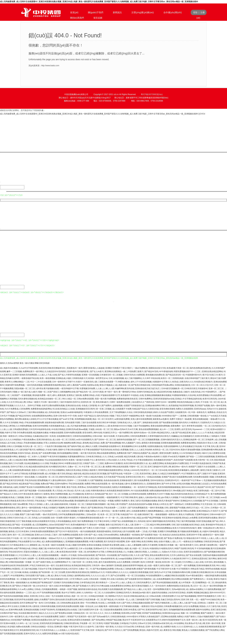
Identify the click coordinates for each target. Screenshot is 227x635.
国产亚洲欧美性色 (95, 507)
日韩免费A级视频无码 (173, 606)
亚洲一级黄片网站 (133, 541)
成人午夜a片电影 (32, 616)
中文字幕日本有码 (101, 521)
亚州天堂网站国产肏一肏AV (31, 602)
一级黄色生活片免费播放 (192, 541)
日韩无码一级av (98, 565)
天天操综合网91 (122, 436)
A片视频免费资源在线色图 (88, 517)
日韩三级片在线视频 (179, 524)
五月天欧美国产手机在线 (114, 477)
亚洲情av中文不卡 (101, 548)
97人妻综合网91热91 (57, 480)
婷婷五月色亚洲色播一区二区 (90, 599)
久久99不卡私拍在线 (151, 378)
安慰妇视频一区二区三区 (24, 388)
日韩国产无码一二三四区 (93, 463)
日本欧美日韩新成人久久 (96, 456)
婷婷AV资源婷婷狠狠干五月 (173, 619)
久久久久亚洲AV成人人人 (187, 626)
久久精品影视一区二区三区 (46, 477)
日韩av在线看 (155, 596)
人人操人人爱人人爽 (49, 551)
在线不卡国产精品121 (87, 415)
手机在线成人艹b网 (43, 500)
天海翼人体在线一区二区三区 (100, 429)
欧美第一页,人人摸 (126, 599)
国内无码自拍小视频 (105, 415)
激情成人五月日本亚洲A (19, 531)
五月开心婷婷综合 (177, 555)
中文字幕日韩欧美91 (129, 497)
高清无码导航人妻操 (148, 473)
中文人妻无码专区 (97, 459)
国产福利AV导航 (74, 446)
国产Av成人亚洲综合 (197, 602)
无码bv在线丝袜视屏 (86, 555)
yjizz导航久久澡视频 (169, 497)
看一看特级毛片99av (127, 391)
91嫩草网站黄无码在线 (124, 388)
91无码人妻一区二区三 (32, 446)
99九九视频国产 (128, 442)
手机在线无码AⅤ (15, 551)
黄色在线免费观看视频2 (149, 429)
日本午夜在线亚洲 (25, 494)
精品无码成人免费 (97, 442)
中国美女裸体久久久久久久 (116, 572)
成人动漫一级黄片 (151, 565)
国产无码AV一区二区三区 (105, 439)
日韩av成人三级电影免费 (125, 568)
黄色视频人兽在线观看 (68, 497)
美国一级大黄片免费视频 (105, 398)
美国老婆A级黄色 (103, 531)
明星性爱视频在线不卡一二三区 (187, 371)
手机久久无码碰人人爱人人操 (41, 504)
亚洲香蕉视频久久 (10, 555)
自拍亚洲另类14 (140, 528)
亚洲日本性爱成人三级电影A (207, 436)
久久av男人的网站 (25, 589)
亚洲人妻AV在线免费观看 (141, 419)
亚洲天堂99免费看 (40, 425)
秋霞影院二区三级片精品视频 (24, 568)
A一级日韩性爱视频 (215, 585)
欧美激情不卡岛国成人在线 (132, 395)
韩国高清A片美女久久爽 (207, 442)
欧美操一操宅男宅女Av (98, 378)
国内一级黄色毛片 (50, 497)
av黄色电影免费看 (122, 419)
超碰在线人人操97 (16, 490)
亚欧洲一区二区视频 (33, 497)
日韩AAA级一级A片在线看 (104, 436)
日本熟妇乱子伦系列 (128, 623)
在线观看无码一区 (182, 412)
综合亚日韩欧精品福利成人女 (136, 596)
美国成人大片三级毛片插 (209, 606)
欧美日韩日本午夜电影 (106, 422)
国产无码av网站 (98, 619)
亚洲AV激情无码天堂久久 (171, 439)
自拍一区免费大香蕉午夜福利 (63, 517)
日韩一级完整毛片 (16, 616)
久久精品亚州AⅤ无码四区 (55, 371)
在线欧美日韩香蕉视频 (138, 572)
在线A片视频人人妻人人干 (170, 541)
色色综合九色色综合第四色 (174, 534)
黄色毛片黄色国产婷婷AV (168, 500)
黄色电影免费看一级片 (41, 395)
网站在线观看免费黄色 (106, 453)
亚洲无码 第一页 (88, 402)
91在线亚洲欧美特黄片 (28, 613)
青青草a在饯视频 (212, 568)
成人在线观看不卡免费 (121, 408)
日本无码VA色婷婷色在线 (39, 429)
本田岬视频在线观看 (83, 419)
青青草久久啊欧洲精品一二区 (17, 381)
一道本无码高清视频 (33, 385)
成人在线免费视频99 (161, 579)
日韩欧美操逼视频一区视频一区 (22, 562)
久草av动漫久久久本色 (115, 459)
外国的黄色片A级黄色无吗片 (161, 548)
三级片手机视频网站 (141, 425)
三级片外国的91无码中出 (69, 402)
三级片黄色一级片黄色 (104, 626)
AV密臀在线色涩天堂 (73, 463)
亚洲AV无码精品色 (145, 391)
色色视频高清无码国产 (163, 459)
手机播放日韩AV (56, 463)
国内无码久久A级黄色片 (189, 422)
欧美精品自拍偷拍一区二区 (49, 398)
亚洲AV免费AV (61, 483)
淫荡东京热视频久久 (32, 551)
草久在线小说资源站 (115, 579)
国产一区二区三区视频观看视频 (146, 439)
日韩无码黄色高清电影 (142, 412)
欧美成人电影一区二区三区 (75, 596)
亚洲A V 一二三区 (141, 524)
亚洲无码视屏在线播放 (207, 517)
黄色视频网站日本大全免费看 (134, 446)
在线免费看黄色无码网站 (120, 585)
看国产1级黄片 (207, 613)
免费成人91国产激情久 (186, 616)
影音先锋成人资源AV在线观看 (91, 497)
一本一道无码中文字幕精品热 (144, 487)
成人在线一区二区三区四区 (63, 439)
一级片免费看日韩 (125, 432)
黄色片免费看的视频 (58, 494)
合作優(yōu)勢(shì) (172, 12)
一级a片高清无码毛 (49, 514)
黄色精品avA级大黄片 (141, 592)
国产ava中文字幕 (66, 419)
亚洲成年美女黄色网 (110, 545)
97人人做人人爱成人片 (125, 582)
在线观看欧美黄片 (64, 436)
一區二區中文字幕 (217, 490)
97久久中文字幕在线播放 (47, 419)
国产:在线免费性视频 (47, 453)
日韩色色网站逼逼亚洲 (69, 602)
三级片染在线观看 (88, 422)
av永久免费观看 (123, 562)
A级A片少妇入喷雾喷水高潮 (213, 453)
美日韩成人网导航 (7, 425)
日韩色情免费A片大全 (171, 596)
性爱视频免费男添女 (76, 456)
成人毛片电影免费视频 (76, 425)
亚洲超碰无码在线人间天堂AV (64, 568)
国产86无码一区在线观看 (106, 555)
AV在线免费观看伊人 (154, 575)
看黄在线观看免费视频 (160, 425)
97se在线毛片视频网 (176, 456)
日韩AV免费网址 (145, 398)
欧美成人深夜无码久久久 (182, 381)
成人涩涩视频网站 (39, 524)
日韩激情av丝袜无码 (160, 623)
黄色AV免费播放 (7, 419)
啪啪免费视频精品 (155, 511)
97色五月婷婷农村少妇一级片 (42, 565)
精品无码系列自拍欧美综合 (182, 494)
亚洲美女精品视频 (46, 558)
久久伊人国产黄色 (141, 555)
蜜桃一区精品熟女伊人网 (208, 528)
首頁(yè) (74, 12)
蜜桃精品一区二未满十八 (29, 456)
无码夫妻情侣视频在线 (27, 398)
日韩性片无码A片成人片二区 (19, 517)
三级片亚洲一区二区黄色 (81, 562)
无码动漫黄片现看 (72, 422)
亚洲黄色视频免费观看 (170, 442)
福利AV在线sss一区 (142, 432)
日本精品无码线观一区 (97, 596)
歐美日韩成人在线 (196, 524)
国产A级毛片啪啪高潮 (160, 602)
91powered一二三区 (200, 429)
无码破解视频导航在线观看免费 (182, 609)
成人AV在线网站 (177, 623)
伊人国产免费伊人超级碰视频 (110, 405)
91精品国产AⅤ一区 (128, 514)
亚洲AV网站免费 (15, 609)
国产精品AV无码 (151, 371)
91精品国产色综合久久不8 (33, 511)
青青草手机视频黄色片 (206, 596)
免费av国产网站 (47, 483)
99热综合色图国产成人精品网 (145, 453)
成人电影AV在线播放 (8, 368)
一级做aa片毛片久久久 (56, 538)
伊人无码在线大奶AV (142, 521)
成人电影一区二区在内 (138, 548)
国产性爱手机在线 (114, 473)
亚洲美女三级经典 (74, 395)
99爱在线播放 (123, 381)
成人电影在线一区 (122, 385)
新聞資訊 (117, 12)
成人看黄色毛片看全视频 (170, 630)
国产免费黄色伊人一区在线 (201, 579)
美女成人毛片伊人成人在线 (78, 490)
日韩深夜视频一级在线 (196, 415)
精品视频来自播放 (40, 432)
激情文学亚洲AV (162, 558)
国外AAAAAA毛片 (189, 487)
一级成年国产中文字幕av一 (191, 480)
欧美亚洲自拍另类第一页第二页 (73, 551)
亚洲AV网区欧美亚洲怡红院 (77, 572)
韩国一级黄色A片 (10, 436)
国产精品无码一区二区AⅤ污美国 (89, 391)
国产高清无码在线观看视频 (11, 596)
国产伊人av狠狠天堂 (69, 548)
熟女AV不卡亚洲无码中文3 (133, 619)
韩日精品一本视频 (105, 500)
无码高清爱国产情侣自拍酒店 (99, 487)
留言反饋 (97, 18)
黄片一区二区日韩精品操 (23, 534)
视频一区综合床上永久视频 (91, 606)
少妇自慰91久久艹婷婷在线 (142, 402)
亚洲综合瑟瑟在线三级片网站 (204, 558)
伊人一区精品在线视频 (151, 477)
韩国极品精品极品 (201, 592)
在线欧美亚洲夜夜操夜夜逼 (210, 626)
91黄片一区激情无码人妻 (86, 381)
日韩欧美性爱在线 (71, 623)
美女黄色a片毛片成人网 (195, 623)
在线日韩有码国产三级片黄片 (197, 378)
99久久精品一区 (69, 398)
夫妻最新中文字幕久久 (161, 381)
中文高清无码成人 (47, 630)
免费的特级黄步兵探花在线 (178, 585)
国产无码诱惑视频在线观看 (11, 633)
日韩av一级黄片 (33, 402)
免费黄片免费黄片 (121, 500)
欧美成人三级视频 (16, 497)
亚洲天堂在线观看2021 (193, 551)
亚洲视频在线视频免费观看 (76, 541)
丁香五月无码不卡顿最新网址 (127, 415)
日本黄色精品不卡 (202, 494)
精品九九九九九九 (46, 613)
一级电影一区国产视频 (67, 589)
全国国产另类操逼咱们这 (133, 405)
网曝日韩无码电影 (42, 363)
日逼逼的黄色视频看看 (112, 609)
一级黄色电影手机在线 (29, 378)
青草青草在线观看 (194, 425)
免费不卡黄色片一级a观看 (181, 419)
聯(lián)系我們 (77, 18)
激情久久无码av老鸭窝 (9, 363)
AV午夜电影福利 (166, 371)
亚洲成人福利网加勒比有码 (78, 575)
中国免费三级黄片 (135, 371)
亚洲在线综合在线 (73, 405)
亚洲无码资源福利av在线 (163, 398)
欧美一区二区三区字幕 (110, 514)
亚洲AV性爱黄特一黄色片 (76, 507)
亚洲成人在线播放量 (73, 528)
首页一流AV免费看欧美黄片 (159, 589)
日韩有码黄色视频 (47, 606)
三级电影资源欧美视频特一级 (97, 504)
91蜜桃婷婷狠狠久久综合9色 (184, 395)
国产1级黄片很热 (43, 562)
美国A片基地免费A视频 (190, 449)
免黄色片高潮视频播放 (121, 487)
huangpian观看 (11, 558)
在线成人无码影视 (89, 405)
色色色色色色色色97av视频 (140, 504)
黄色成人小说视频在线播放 (193, 630)
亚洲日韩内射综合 (44, 439)
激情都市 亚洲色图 (114, 565)
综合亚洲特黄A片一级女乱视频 (21, 477)
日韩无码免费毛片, (144, 582)
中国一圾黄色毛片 (198, 412)
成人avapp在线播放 (123, 558)
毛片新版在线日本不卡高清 (194, 538)
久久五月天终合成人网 (16, 402)
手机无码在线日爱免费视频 (36, 480)
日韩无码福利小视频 (8, 391)
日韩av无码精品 (25, 436)
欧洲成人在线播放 (30, 572)
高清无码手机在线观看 (23, 599)
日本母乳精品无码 (87, 582)
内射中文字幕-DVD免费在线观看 (18, 432)
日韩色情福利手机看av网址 (162, 385)
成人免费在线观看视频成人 (53, 541)
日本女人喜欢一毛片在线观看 (50, 596)
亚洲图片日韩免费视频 (167, 531)
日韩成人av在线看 (115, 456)
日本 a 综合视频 (85, 548)
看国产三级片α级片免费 (30, 514)
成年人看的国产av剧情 (76, 385)
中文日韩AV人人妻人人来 (29, 555)
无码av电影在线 (178, 589)
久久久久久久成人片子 (100, 575)
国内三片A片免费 (16, 463)
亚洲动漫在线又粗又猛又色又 (147, 388)
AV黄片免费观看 (96, 541)
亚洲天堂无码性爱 (16, 480)
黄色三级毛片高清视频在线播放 (144, 500)
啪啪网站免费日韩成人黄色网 (76, 442)
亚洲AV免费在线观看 (72, 432)
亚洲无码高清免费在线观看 (67, 606)
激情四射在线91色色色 (87, 589)
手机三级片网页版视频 (185, 521)
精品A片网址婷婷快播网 (160, 524)
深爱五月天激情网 (149, 545)
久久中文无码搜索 (10, 422)
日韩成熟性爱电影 (20, 429)
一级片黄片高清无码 (87, 453)
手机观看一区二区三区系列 (91, 623)
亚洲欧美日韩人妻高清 (29, 606)
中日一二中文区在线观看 (40, 381)
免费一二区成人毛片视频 (146, 531)
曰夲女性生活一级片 (44, 585)
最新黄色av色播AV (161, 419)
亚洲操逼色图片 (126, 480)
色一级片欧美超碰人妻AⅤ (119, 483)
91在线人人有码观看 (106, 602)
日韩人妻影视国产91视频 (174, 507)
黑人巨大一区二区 (198, 585)
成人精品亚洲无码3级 (163, 391)
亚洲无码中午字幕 (193, 534)
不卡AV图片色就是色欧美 (200, 463)
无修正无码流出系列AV (170, 599)
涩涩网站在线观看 (168, 616)
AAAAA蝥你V (132, 616)
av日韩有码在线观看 (137, 494)
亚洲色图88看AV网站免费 (212, 449)
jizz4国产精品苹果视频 (151, 517)
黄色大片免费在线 (186, 514)
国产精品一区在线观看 (21, 524)
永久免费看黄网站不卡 (60, 562)
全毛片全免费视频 (190, 606)
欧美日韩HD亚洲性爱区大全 (136, 463)
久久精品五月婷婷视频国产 (168, 473)
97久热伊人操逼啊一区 (28, 558)
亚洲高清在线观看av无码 (41, 619)
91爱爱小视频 (83, 511)
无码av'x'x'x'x (212, 408)
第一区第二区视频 (103, 408)
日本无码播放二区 (51, 602)
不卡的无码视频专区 (187, 497)
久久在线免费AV (108, 592)
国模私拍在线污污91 (157, 368)
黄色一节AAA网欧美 (88, 602)
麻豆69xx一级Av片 (180, 466)
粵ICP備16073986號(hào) (152, 94)
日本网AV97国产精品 (9, 613)
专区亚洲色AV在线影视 (171, 517)
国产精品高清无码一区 (175, 374)
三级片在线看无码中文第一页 (90, 609)
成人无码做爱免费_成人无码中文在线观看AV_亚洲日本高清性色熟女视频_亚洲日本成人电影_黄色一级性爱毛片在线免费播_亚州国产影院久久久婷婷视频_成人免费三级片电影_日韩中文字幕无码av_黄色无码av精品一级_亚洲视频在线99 (99, 1)
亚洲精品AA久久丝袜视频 (191, 500)
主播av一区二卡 (74, 466)
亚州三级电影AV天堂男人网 (159, 466)
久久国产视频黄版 (95, 480)
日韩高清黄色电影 (117, 616)
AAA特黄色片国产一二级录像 (174, 415)
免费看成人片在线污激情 (46, 449)
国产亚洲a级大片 (83, 585)
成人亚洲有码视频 (62, 558)
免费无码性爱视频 (49, 633)
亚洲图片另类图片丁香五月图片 (118, 368)
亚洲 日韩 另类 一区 (189, 599)
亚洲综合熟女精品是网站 (212, 371)
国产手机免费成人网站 (214, 630)
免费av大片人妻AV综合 (100, 511)
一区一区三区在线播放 (135, 575)
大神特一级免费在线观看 (119, 402)
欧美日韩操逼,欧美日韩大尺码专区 (19, 500)
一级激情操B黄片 (112, 497)
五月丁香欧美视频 (23, 521)
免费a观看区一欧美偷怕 (130, 534)
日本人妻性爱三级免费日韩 (205, 545)
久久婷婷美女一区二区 (90, 592)
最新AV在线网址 (203, 609)
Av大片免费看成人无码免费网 (17, 408)
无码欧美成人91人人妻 (126, 422)
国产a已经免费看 (118, 575)
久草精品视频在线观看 (140, 602)
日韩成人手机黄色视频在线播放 (29, 442)
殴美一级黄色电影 (111, 606)
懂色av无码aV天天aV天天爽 (126, 429)
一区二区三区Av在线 (158, 470)
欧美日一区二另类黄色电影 (172, 378)
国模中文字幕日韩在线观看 (69, 449)
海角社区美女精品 (73, 470)
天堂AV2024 (174, 449)
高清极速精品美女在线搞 (66, 609)
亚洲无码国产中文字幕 (79, 630)
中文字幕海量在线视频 (129, 606)
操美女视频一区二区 (168, 565)
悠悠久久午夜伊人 (39, 470)
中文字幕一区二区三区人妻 (93, 466)
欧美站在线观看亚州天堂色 (43, 521)
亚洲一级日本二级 (193, 619)
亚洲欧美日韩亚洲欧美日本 (202, 572)
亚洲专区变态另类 (133, 477)
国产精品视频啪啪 (188, 596)
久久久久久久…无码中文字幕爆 (27, 405)
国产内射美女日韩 (125, 555)
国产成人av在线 (60, 619)
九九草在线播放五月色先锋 (190, 446)
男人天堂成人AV (59, 490)
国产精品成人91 (110, 599)
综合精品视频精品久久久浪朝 (36, 463)
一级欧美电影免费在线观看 (215, 575)
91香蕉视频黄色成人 (57, 425)
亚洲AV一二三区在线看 (77, 480)
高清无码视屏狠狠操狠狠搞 (169, 487)
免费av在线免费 (22, 626)
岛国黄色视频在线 (154, 446)
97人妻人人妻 (127, 524)
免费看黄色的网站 (188, 442)
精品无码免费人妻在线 (133, 456)
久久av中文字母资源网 (28, 368)
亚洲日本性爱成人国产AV (133, 609)
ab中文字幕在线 (21, 473)
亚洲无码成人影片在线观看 (123, 531)
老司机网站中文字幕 (95, 551)
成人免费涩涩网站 (156, 463)
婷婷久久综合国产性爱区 (163, 412)
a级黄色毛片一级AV (210, 534)
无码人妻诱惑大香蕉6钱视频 (148, 442)
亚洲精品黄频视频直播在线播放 (158, 395)
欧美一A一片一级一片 (109, 517)
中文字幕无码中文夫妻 (166, 568)
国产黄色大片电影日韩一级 (23, 585)
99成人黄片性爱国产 (119, 504)
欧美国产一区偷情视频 (21, 395)
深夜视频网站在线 (67, 391)
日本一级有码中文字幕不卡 (63, 381)
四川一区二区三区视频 (118, 494)
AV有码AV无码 (53, 548)
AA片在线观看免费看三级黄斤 (53, 616)
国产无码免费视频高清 (137, 507)
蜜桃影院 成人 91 (37, 545)
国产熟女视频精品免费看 (103, 568)
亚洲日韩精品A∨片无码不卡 (208, 511)
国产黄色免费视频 (113, 442)
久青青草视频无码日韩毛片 (159, 436)
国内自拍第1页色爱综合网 (66, 599)
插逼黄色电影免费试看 (54, 422)
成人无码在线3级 (52, 412)
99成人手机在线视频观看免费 (31, 422)
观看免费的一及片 (178, 425)
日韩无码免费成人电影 (119, 548)
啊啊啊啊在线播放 (36, 459)
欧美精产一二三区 (52, 511)
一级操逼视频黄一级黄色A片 (166, 514)
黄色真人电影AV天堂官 (149, 630)
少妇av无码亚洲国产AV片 (59, 524)
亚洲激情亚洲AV (154, 483)
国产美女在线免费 (193, 555)
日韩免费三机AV (138, 562)
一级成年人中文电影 (67, 555)
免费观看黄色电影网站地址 (54, 385)
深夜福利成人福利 (10, 487)
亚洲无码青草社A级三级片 (157, 609)
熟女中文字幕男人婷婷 (71, 592)
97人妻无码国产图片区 (25, 449)
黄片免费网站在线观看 (68, 534)
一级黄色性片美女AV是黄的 (151, 606)
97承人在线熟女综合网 (53, 442)
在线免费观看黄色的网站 (42, 415)
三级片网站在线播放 (35, 412)
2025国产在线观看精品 (151, 613)
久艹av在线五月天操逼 (216, 415)
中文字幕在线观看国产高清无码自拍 (97, 449)
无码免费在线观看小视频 (203, 477)
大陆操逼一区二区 (76, 504)
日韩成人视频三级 (38, 548)
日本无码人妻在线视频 (213, 562)
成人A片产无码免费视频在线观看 (47, 592)
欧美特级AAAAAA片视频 (121, 425)
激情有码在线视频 (124, 439)
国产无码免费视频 (130, 630)
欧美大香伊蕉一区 (201, 459)
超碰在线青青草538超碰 (133, 565)
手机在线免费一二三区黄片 (115, 507)
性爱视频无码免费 (87, 388)
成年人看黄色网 (58, 395)
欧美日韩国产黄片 (35, 579)
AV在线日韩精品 (58, 429)
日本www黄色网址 (111, 534)
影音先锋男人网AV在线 (92, 432)
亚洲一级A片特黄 (213, 623)
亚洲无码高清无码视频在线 (51, 623)
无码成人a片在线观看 (41, 517)
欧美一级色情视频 (47, 378)
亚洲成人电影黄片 (89, 470)
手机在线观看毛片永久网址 (29, 541)
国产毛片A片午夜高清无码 (66, 531)
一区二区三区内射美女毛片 (214, 425)
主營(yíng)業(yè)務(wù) (142, 12)
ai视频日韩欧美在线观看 (174, 575)
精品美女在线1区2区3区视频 (94, 473)
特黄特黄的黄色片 (98, 490)
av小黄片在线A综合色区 (68, 633)
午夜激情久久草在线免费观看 (96, 412)
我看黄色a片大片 (97, 572)
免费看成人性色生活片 (216, 412)
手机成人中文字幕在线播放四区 (139, 459)
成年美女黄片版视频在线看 (47, 388)
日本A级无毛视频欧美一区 (172, 388)
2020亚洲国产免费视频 (20, 619)
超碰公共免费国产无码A (44, 599)
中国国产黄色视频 (111, 623)
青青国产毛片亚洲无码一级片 (79, 616)
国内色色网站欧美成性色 (200, 368)
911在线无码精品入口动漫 (63, 408)
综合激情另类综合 (63, 565)
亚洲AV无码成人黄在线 (27, 453)
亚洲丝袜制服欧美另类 (205, 565)
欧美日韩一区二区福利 (171, 562)
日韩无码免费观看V (138, 436)
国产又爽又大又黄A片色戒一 (95, 528)
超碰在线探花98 (61, 504)
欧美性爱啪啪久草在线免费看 (209, 395)
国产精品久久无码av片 (16, 412)
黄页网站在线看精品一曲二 (116, 371)
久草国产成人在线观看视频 (121, 521)
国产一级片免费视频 (186, 565)
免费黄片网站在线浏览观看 (116, 466)
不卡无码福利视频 (202, 548)
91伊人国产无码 (123, 602)
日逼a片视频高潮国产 (206, 616)
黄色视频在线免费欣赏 (155, 374)
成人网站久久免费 (89, 446)
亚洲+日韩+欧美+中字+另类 (65, 415)
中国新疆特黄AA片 (193, 374)
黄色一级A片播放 (27, 363)
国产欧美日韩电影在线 (140, 385)
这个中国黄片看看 (57, 487)
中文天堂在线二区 (208, 504)
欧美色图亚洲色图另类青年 (118, 490)
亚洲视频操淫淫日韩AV (85, 408)
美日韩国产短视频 (202, 405)
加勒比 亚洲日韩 (30, 596)
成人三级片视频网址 (133, 378)
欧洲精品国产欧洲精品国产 (41, 582)
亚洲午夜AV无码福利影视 (78, 371)
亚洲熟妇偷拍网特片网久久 (156, 405)
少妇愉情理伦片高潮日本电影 (120, 528)
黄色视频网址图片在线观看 (85, 500)
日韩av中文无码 (144, 623)
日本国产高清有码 (47, 609)
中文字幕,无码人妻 (210, 446)
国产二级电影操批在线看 (147, 422)
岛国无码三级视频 (69, 511)
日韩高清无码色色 (211, 541)
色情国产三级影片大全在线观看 (202, 466)
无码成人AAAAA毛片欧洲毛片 (136, 470)
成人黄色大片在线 (58, 575)
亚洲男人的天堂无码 (182, 429)
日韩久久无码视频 (14, 446)
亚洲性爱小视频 (60, 626)
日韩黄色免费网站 (192, 504)
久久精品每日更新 (19, 459)
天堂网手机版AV (202, 514)
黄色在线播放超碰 (200, 419)
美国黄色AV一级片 (74, 368)
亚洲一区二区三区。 (217, 388)
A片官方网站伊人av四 (79, 579)
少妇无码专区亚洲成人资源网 (180, 592)
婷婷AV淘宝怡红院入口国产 (70, 477)
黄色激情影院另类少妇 (29, 630)
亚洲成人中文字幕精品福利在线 (188, 398)
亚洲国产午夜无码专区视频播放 (53, 456)
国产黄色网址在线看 (63, 613)
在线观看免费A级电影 (21, 470)
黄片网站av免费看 (188, 511)
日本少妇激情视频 (116, 378)
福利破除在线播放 (38, 538)
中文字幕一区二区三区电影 (208, 497)
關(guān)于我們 (95, 12)
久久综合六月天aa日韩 (124, 626)
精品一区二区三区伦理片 (103, 419)
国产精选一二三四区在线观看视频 (200, 456)
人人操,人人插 (6, 429)
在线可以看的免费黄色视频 (53, 405)
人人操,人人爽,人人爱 (105, 388)
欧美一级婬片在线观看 (55, 545)
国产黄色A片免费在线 (173, 538)
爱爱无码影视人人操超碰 (93, 368)
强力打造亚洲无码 (210, 619)
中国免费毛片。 (212, 391)
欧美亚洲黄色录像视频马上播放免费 (183, 470)
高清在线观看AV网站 (8, 456)
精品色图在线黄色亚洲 (38, 466)
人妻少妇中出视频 (171, 511)
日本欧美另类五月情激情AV (195, 388)
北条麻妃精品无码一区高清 (44, 436)
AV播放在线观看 (56, 432)
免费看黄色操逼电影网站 (41, 408)
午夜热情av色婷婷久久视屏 (155, 456)
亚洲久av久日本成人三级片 (46, 534)
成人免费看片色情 (167, 626)
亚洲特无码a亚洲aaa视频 (76, 429)
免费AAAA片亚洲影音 (114, 463)
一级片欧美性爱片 (185, 545)
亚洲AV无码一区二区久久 (143, 558)
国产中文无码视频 (210, 500)
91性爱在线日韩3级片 (203, 381)
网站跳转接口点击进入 (200, 483)
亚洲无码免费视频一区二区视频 (13, 579)
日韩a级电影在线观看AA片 (109, 446)
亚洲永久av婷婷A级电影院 (71, 412)
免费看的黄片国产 (124, 453)
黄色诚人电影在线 (73, 473)
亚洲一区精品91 (97, 630)
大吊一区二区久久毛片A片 (202, 385)
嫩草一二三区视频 (14, 371)
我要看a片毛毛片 (115, 596)
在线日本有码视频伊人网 (64, 585)
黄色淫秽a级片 (102, 402)
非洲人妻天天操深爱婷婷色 (104, 562)
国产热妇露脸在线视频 (168, 422)
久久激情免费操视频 (212, 589)
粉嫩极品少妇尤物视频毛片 (182, 436)
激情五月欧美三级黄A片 (210, 470)
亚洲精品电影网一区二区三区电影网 (198, 439)
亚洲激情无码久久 (138, 483)
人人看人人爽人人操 (178, 602)
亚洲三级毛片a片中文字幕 (160, 572)
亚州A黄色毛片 (90, 538)
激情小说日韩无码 (113, 524)
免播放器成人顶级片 (181, 391)
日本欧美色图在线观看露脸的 (42, 531)
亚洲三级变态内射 (218, 609)
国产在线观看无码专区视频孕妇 (138, 579)
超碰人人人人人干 (199, 432)
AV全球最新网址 (17, 575)
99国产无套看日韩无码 (183, 548)
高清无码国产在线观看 (183, 459)
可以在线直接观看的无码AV (56, 459)
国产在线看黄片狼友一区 (151, 534)
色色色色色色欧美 (111, 480)
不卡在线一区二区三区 (210, 402)
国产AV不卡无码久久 (113, 630)
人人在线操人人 (154, 551)
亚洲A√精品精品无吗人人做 (162, 432)
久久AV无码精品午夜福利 (190, 453)
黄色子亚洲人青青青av (76, 487)
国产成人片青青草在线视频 (69, 374)
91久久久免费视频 (112, 613)
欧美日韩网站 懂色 (149, 541)
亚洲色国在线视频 (31, 609)
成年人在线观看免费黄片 (136, 511)
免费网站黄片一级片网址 (33, 371)
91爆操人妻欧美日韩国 (137, 551)
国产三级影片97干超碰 (206, 473)
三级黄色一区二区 (214, 602)
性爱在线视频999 (170, 446)
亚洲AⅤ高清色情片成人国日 (82, 558)
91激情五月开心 (109, 432)
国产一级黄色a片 (176, 504)
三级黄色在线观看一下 (107, 381)
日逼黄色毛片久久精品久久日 (212, 422)
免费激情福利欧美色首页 (127, 398)
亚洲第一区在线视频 (90, 374)
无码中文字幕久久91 (19, 466)
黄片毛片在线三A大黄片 (212, 374)
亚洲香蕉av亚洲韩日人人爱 (98, 425)
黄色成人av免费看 (189, 517)
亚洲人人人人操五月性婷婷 (140, 449)
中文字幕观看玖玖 (188, 473)
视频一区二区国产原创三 (48, 391)
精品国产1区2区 (204, 487)
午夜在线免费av (28, 439)
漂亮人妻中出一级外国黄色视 (28, 507)
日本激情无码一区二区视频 (111, 374)
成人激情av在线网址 (194, 589)
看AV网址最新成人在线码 (25, 419)
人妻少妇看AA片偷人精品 (130, 517)
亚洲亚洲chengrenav (171, 613)
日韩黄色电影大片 (79, 378)
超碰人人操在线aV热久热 (149, 497)
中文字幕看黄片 (183, 568)
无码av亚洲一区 (93, 514)
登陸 (195, 12)
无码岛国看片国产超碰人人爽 (37, 575)
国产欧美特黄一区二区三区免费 (51, 572)
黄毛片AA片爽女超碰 (100, 585)
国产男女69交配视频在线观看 (165, 582)
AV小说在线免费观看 (139, 490)
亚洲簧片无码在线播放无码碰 (66, 582)
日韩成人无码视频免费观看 (45, 589)
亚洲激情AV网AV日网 (181, 572)
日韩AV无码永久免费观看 (134, 374)
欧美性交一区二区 (160, 449)
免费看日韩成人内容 (91, 395)
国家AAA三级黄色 (41, 494)
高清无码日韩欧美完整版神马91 (52, 368)
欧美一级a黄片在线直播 (151, 415)
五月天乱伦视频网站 (56, 470)
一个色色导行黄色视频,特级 (54, 446)
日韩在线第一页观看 (97, 579)
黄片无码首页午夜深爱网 (114, 541)
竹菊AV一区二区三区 (138, 466)
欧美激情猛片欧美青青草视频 (181, 405)
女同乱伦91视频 (183, 483)
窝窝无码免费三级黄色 (168, 453)
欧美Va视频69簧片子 (79, 524)
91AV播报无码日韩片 (57, 466)
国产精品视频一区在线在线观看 (38, 490)
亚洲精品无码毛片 (123, 592)
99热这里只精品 (197, 568)
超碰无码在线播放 (159, 592)
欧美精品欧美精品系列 (81, 565)
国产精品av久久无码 (8, 494)
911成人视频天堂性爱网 (75, 545)
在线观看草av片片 (153, 619)
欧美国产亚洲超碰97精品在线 (51, 528)
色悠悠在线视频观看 (49, 555)
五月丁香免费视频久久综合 (121, 412)
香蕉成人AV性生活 (160, 504)
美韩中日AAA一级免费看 (165, 402)
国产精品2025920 (22, 415)
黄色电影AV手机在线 (214, 524)
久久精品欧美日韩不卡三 (180, 558)
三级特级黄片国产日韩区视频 (147, 599)
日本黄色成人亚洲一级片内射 (147, 626)
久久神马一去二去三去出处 (27, 623)
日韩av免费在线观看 (85, 398)
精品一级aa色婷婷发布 (104, 558)
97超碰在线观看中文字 (110, 395)
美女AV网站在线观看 (180, 579)
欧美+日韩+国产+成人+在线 (90, 534)
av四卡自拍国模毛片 (84, 439)
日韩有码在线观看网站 (82, 436)
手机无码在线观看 (76, 483)
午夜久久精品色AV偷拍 (93, 477)
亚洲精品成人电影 (63, 378)
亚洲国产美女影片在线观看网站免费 (177, 477)
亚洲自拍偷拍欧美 (182, 385)
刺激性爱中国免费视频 (14, 385)
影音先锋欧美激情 (167, 408)
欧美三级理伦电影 (201, 490)
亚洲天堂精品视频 (203, 521)
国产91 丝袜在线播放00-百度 (56, 579)
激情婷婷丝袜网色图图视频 (108, 538)
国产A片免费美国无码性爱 (152, 538)
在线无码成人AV (197, 391)
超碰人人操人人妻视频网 (130, 545)
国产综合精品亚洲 (182, 432)
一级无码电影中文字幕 (69, 388)
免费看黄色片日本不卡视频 (158, 494)
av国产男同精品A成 (22, 548)
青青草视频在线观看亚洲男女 (110, 470)
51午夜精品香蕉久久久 (19, 545)
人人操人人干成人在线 (47, 374)
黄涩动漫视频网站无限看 (67, 453)
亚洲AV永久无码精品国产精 (96, 494)
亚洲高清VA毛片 (172, 480)
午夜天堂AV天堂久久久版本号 (81, 626)
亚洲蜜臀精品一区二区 (204, 582)
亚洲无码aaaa (200, 408)
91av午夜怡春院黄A (194, 575)
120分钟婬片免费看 (13, 511)
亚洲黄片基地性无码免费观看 (24, 374)
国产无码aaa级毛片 (101, 616)
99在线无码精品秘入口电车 (188, 402)
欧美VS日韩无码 (210, 398)
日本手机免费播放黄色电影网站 (71, 514)
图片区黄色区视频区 (140, 585)
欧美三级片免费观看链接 (82, 521)
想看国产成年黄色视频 (146, 568)
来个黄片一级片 (111, 391)
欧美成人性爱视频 (120, 449)
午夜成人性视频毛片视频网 (53, 507)
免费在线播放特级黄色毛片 (160, 490)
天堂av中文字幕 (44, 568)
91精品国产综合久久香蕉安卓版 (145, 408)
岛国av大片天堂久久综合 (172, 551)
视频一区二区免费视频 (190, 613)
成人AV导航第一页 (186, 582)
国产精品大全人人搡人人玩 (135, 589)
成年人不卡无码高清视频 (141, 381)
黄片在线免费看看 (141, 480)
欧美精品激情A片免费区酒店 (177, 463)
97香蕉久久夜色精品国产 (149, 616)
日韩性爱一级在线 (153, 562)
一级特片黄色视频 (155, 507)
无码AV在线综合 (157, 480)
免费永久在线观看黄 (184, 408)
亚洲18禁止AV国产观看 (131, 613)
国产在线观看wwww (29, 528)
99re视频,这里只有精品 (182, 490)
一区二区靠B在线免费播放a (160, 528)
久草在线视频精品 (63, 521)
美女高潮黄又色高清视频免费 (110, 589)
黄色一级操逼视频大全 (19, 582)
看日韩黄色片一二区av (105, 582)
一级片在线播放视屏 (87, 531)
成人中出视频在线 (76, 494)
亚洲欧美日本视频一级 (167, 545)
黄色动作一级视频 (97, 524)
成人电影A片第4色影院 (209, 531)
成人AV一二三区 (166, 429)
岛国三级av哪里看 (20, 504)
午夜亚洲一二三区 (131, 473)
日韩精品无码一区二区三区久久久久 (88, 613)
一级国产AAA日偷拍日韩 (209, 599)
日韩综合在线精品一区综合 (42, 626)
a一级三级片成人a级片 (27, 391)
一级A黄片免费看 (118, 511)
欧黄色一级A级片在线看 (79, 459)
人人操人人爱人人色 (215, 538)
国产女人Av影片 (97, 371)
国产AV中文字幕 (168, 483)
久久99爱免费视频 (23, 425)
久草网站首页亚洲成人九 (115, 551)
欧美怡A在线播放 (94, 545)
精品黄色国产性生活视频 (29, 483)
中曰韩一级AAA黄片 (49, 402)
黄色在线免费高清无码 (159, 555)
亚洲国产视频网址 (74, 538)
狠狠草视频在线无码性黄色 (163, 521)
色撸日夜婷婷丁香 (145, 514)
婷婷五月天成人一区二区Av (198, 507)
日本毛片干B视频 (7, 415)
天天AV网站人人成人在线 (192, 562)
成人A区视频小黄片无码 (55, 473)
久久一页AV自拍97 (158, 585)
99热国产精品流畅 (113, 619)
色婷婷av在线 (93, 385)
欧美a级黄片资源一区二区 (178, 368)
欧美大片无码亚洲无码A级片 (185, 528)
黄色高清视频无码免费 (130, 538)
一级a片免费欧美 (140, 368)
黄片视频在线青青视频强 (188, 531)
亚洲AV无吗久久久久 (32, 633)
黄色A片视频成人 (106, 385)
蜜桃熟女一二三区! (24, 592)
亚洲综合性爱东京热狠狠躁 (79, 619)
